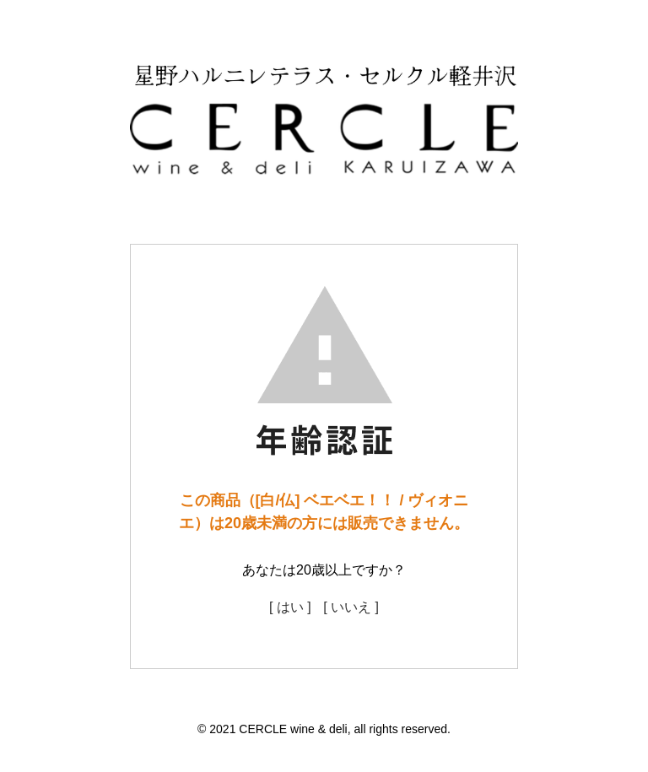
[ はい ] (290, 607)
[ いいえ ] (351, 607)
